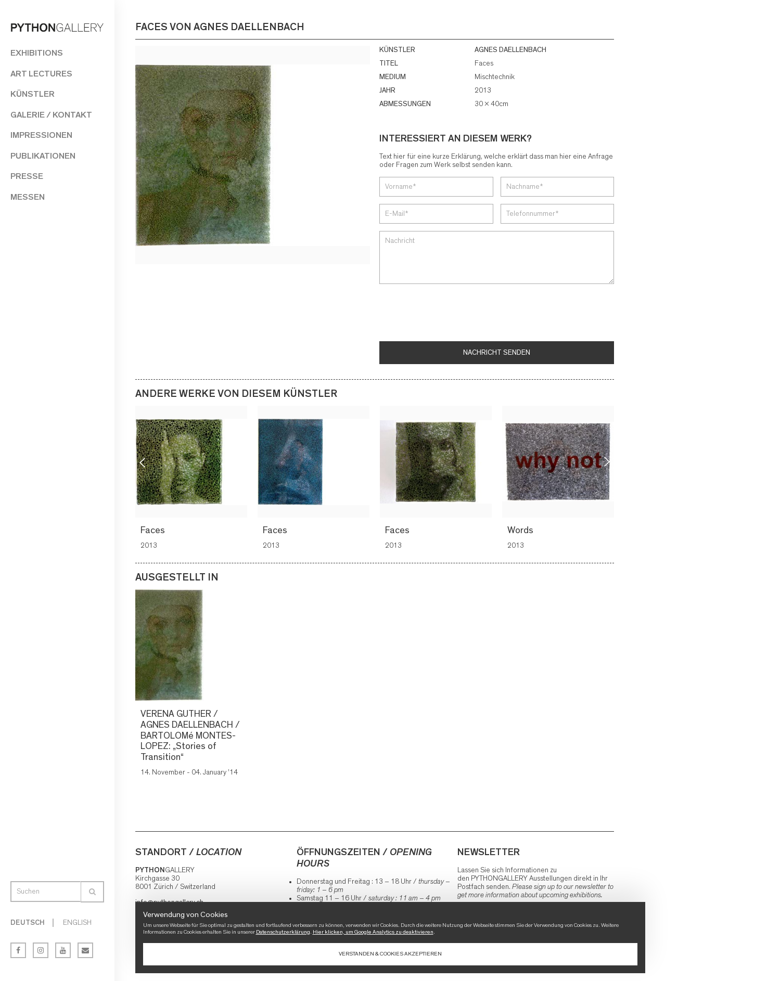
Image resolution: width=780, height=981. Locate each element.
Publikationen (42, 155)
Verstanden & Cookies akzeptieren (390, 954)
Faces (154, 530)
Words (521, 530)
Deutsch (27, 922)
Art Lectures (41, 73)
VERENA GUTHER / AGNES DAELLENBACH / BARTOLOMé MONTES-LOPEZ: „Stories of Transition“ (190, 735)
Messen (27, 196)
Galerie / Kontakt (51, 114)
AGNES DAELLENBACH (510, 50)
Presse (26, 176)
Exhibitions (36, 52)
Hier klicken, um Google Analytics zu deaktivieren (373, 932)
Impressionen (41, 135)
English (77, 922)
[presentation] (458, 313)
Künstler (32, 93)
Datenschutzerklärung (283, 932)
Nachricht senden (496, 352)
